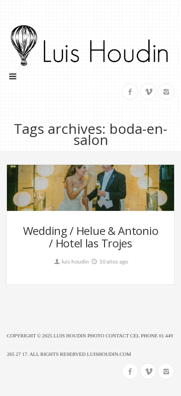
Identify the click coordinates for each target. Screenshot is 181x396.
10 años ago (109, 261)
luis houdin (71, 261)
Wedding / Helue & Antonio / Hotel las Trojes (90, 236)
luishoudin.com (109, 354)
